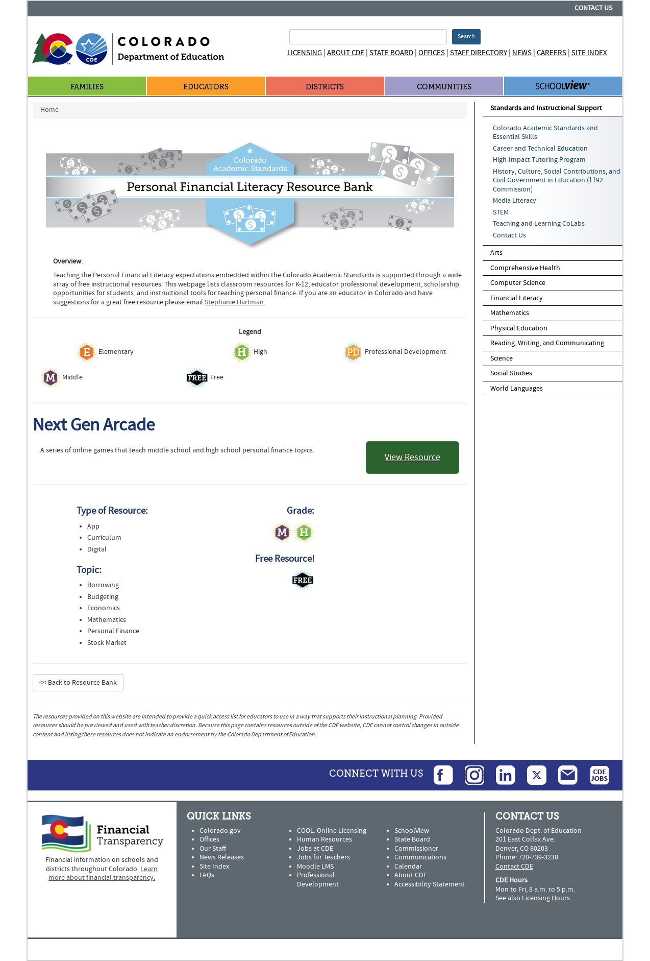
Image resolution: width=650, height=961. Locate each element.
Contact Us (593, 8)
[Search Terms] (368, 36)
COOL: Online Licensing (331, 830)
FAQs (206, 875)
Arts (496, 252)
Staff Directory (478, 53)
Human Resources (324, 839)
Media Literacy (514, 200)
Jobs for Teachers (323, 857)
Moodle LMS (315, 866)
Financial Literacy (516, 298)
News (522, 53)
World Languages (516, 388)
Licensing (304, 53)
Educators (206, 87)
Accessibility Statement (429, 884)
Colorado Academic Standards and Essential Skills (545, 133)
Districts (325, 87)
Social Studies (511, 373)
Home (49, 109)
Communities (444, 87)
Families (87, 87)
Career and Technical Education (540, 148)
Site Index (589, 53)
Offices (431, 53)
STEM (501, 212)
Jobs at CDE (315, 848)
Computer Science (517, 282)
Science (501, 358)
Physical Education (518, 328)
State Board (391, 53)
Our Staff (212, 848)
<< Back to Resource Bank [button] (78, 682)
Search (466, 36)
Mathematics (509, 313)
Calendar (408, 866)
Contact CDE (514, 866)
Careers (551, 53)
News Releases (221, 857)
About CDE (345, 53)
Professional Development (318, 880)
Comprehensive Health (525, 268)
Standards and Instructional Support (546, 108)
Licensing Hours (546, 898)
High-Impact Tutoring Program (539, 159)
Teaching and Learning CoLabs (539, 223)
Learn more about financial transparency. (103, 873)
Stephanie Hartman (234, 302)
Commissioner (416, 848)
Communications (420, 857)
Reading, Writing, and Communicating (547, 343)
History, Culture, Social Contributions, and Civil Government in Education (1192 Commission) (556, 180)
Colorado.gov (220, 830)
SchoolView (411, 830)
